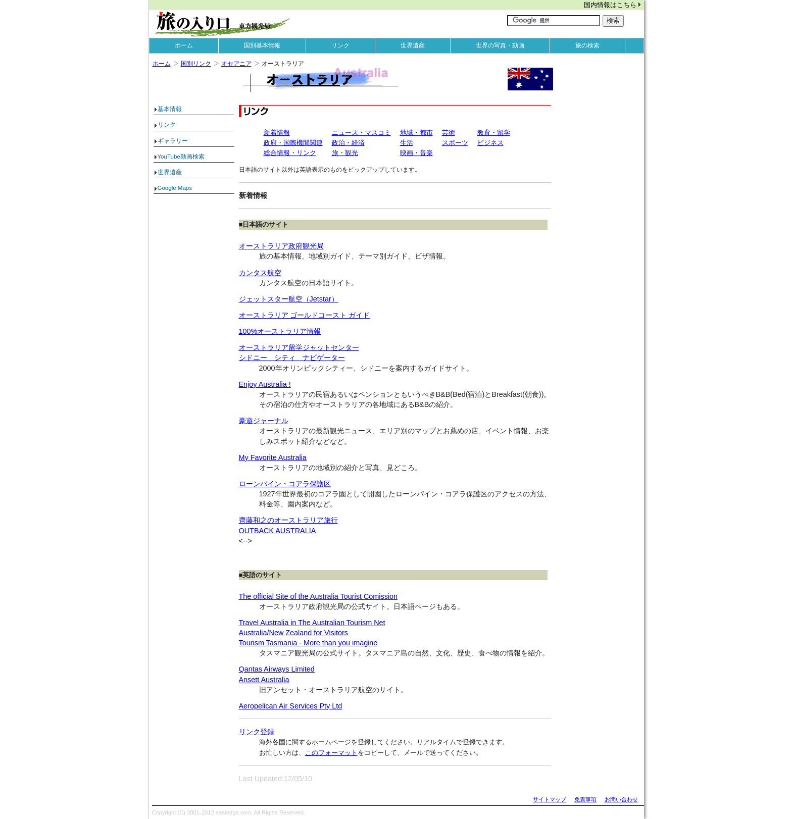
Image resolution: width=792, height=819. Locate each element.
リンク (340, 45)
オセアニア (236, 64)
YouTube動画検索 (181, 156)
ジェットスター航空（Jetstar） (288, 299)
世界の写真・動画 (500, 45)
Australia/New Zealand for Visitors (294, 633)
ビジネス (490, 142)
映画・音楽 (416, 153)
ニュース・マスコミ (361, 132)
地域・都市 (416, 132)
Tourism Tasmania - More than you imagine (308, 643)
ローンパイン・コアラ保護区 (285, 484)
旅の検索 (587, 45)
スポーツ (455, 142)
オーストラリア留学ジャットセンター (299, 347)
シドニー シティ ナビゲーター (292, 357)
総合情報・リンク (290, 153)
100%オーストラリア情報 (280, 331)
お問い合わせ (621, 799)
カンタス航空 (260, 273)
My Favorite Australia (273, 457)
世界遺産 (413, 45)
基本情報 (170, 109)
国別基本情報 (262, 45)
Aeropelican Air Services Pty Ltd (290, 706)
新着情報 (277, 132)
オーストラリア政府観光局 (281, 246)
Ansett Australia (264, 680)
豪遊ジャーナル (263, 421)
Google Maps (175, 188)
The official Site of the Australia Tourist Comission (318, 596)
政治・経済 (348, 142)
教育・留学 (493, 132)
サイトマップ (549, 799)
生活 (406, 142)
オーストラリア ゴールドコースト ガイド (304, 315)
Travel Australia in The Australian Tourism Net (312, 623)
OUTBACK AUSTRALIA (277, 531)
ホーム (184, 45)
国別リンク (196, 64)
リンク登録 (256, 732)
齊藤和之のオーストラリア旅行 (288, 520)
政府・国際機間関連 (293, 142)
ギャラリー (173, 141)
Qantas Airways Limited (277, 669)
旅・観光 (345, 153)
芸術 (448, 132)
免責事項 (585, 799)
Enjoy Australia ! (265, 384)
